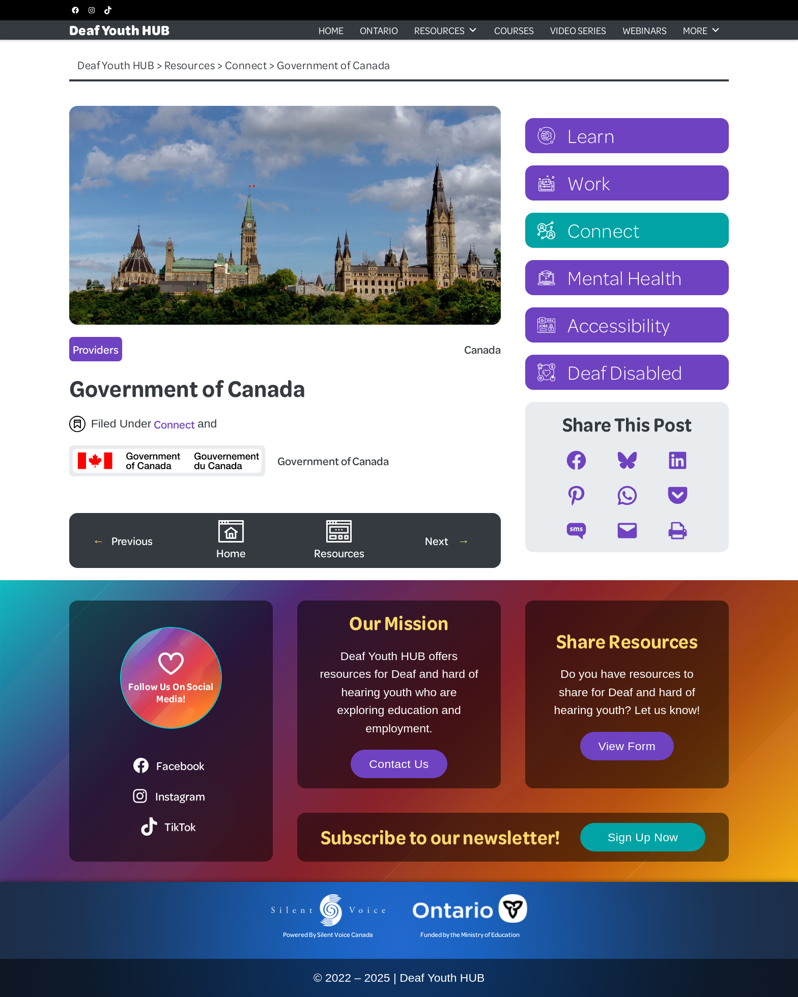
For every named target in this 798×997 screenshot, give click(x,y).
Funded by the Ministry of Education (470, 934)
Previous (132, 540)
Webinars (644, 30)
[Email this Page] (627, 530)
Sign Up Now (643, 837)
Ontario (379, 30)
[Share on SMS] (576, 530)
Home (331, 30)
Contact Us (399, 764)
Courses (514, 30)
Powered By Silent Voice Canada (328, 934)
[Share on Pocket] (677, 495)
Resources (446, 30)
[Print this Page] (677, 530)
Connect (174, 424)
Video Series (578, 30)
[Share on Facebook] (576, 460)
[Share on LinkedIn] (677, 460)
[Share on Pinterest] (576, 495)
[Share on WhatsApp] (627, 495)
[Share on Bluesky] (627, 460)
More (702, 30)
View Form (627, 746)
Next (437, 540)
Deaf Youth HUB (119, 29)
